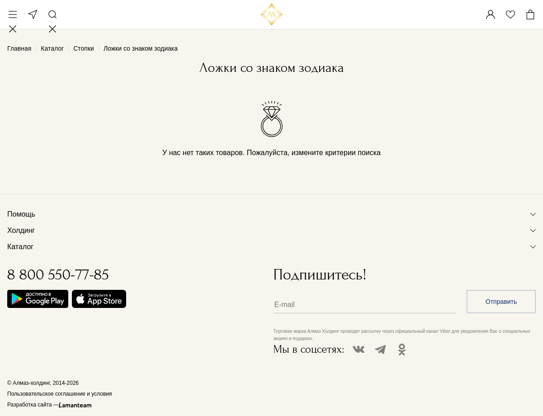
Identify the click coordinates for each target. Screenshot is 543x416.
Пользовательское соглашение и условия (59, 394)
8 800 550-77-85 (58, 275)
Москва (32, 14)
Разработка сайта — (33, 405)
